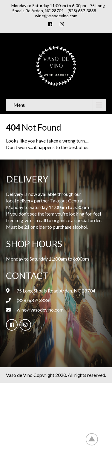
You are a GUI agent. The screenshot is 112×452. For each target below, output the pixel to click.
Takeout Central (66, 200)
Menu (19, 105)
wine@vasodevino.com (40, 309)
